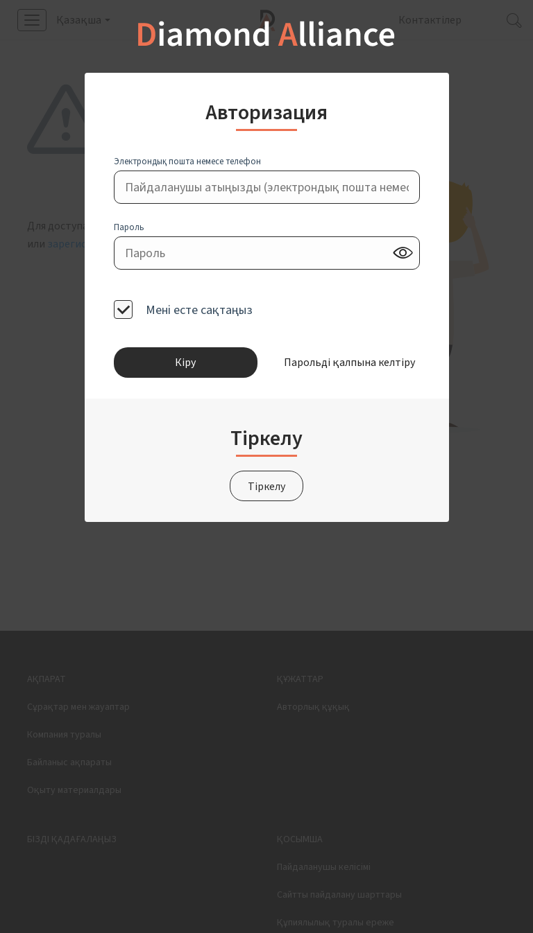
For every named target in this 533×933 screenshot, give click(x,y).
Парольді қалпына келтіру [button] (347, 362)
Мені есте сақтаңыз (198, 309)
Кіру (185, 362)
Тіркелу (266, 486)
